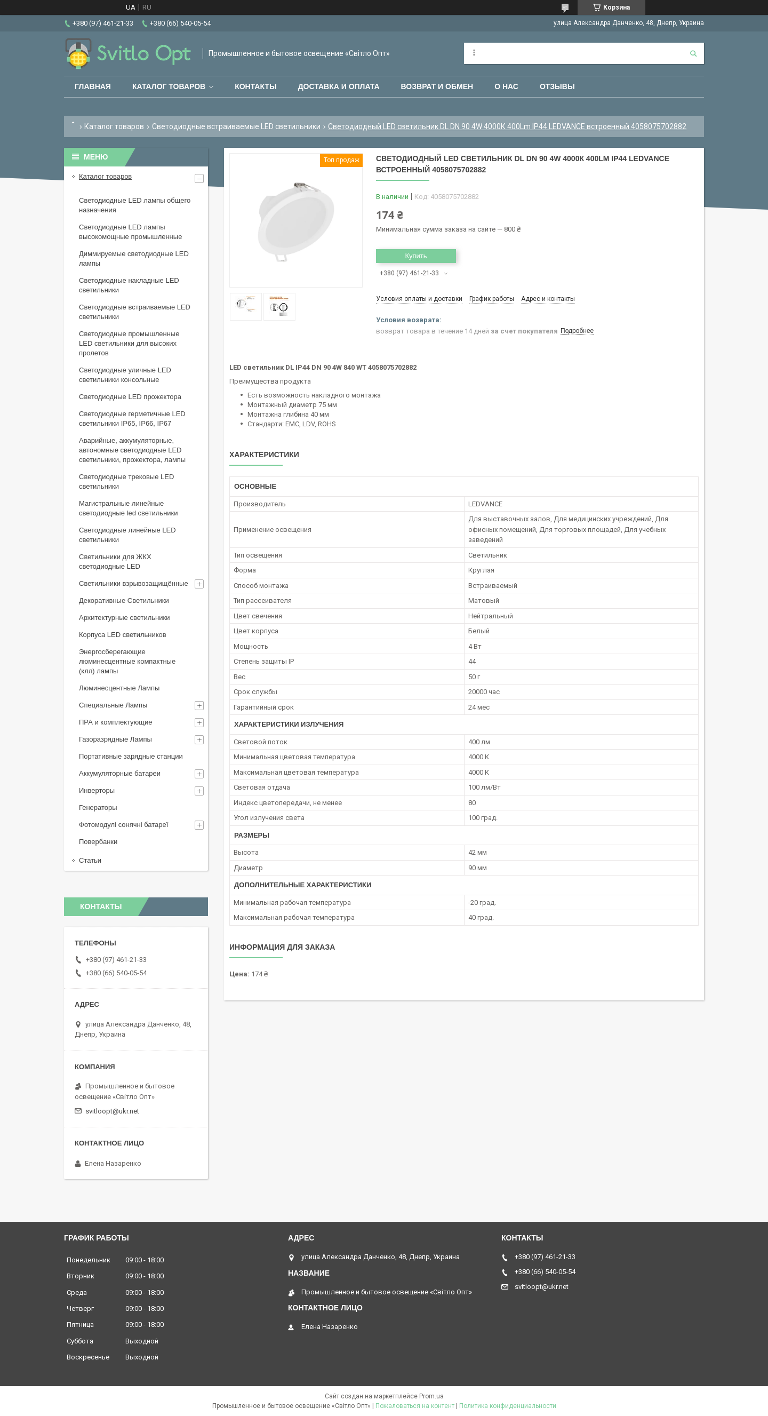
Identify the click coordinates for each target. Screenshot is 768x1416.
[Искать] (693, 53)
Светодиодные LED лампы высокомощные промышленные (130, 232)
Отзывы (557, 86)
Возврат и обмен (437, 86)
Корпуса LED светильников (122, 635)
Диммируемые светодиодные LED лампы (134, 258)
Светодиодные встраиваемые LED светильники (236, 126)
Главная (93, 86)
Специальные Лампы (113, 705)
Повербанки (98, 842)
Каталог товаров (168, 86)
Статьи (90, 860)
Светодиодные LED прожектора (130, 397)
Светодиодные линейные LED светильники (127, 535)
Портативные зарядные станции (131, 756)
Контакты (255, 86)
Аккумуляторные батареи (120, 773)
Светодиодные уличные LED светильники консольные (125, 375)
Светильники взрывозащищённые (133, 583)
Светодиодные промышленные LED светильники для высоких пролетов (129, 343)
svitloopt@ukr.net (112, 1111)
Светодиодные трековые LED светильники (126, 481)
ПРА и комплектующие (116, 722)
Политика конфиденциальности (507, 1406)
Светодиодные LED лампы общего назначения (134, 205)
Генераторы (98, 808)
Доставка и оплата (339, 86)
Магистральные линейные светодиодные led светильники (128, 508)
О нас (506, 86)
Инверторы (97, 790)
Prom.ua (431, 1396)
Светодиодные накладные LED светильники (129, 285)
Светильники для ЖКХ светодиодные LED (115, 561)
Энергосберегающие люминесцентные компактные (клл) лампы (127, 661)
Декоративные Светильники (124, 600)
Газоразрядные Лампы (115, 739)
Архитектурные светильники (124, 618)
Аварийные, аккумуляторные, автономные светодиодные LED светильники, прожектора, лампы (132, 450)
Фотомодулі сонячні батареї (123, 825)
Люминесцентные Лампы (119, 688)
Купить (416, 256)
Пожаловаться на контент (414, 1406)
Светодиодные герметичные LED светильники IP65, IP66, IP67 (132, 418)
